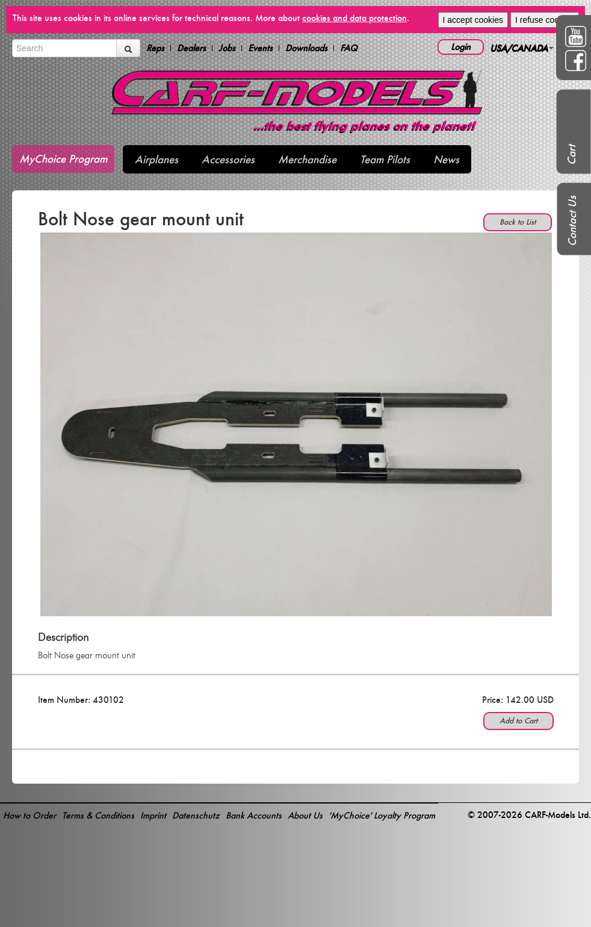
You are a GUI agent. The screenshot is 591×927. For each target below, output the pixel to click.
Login (461, 46)
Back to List (518, 222)
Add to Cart (518, 721)
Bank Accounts (254, 815)
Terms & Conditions (98, 815)
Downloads (306, 48)
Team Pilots (385, 159)
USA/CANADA (522, 48)
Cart (571, 155)
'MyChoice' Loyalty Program (382, 815)
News (446, 159)
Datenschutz (196, 815)
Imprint (153, 815)
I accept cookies (473, 20)
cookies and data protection (354, 17)
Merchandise (307, 159)
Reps (155, 48)
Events (260, 48)
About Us (305, 815)
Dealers (191, 48)
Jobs (226, 48)
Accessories (228, 159)
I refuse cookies (544, 20)
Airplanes (156, 159)
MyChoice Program (63, 159)
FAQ (348, 48)
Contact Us (572, 221)
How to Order (29, 815)
